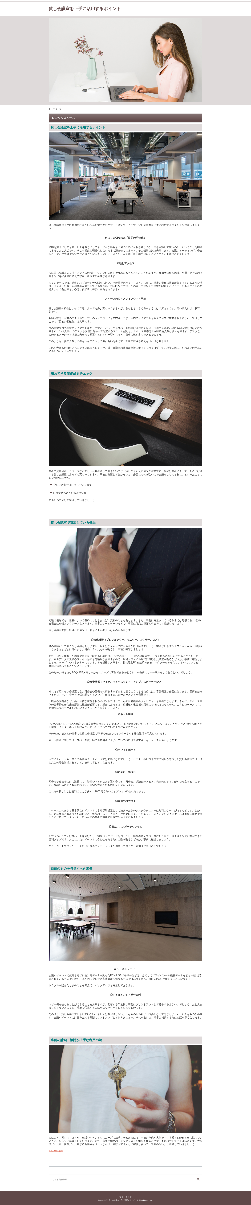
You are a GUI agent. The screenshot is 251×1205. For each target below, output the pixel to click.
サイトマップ (125, 1197)
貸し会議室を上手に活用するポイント (85, 8)
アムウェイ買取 (56, 1150)
